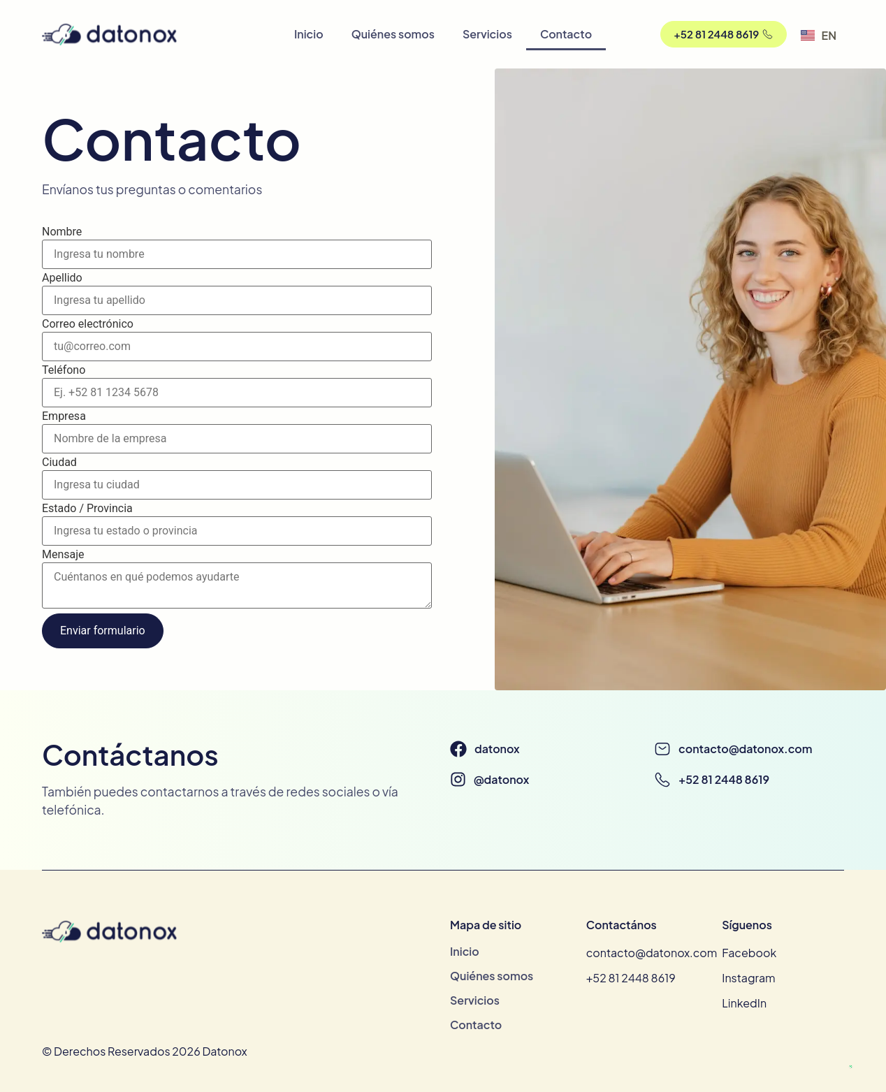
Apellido (62, 278)
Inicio (309, 34)
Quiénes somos (393, 34)
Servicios (487, 34)
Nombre (62, 232)
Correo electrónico (87, 324)
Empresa (64, 416)
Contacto (566, 34)
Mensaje (63, 554)
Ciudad (59, 462)
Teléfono (63, 370)
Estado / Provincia (87, 508)
